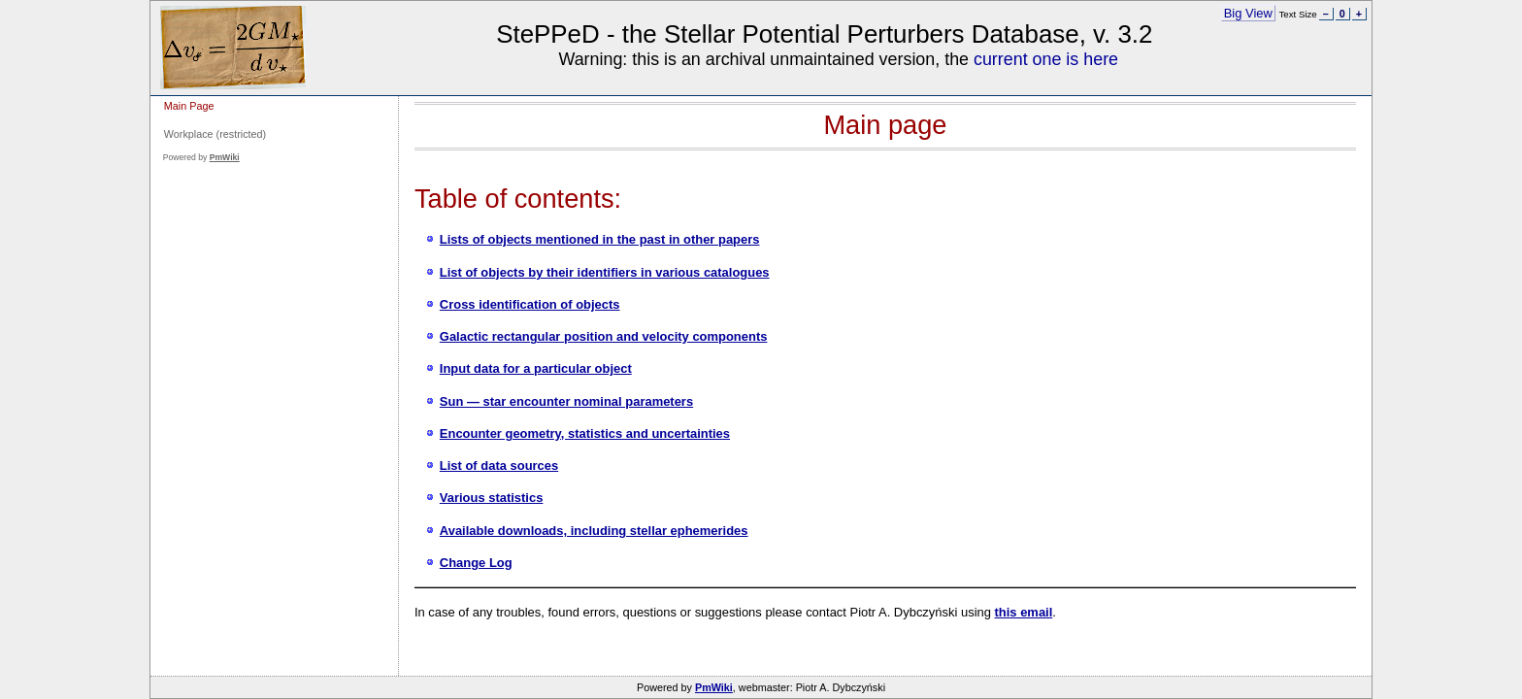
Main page (884, 125)
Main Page (189, 106)
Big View (1248, 13)
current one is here (1046, 59)
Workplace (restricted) (215, 134)
